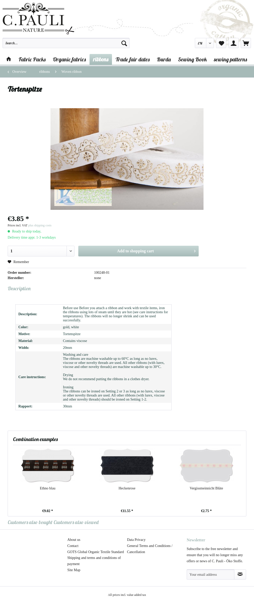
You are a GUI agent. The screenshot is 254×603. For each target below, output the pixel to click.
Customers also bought (30, 522)
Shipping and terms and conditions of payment (94, 561)
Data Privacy (136, 540)
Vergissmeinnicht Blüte (206, 488)
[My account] (233, 43)
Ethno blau (47, 488)
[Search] (124, 43)
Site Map (73, 570)
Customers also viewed (76, 522)
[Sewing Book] (192, 59)
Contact (73, 546)
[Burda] (163, 59)
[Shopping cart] (246, 43)
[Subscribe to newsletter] (240, 574)
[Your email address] (210, 574)
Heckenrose (127, 488)
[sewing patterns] (230, 59)
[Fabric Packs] (32, 59)
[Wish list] (221, 43)
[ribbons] (101, 59)
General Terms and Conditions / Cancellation (149, 549)
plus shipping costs (40, 225)
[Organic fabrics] (69, 59)
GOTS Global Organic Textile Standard (95, 552)
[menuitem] (66, 45)
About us (73, 540)
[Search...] (66, 43)
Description (19, 288)
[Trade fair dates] (132, 59)
